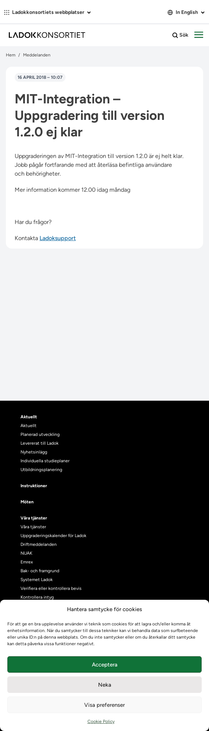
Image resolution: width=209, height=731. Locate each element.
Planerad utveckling (40, 434)
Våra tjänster (33, 526)
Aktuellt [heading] (28, 416)
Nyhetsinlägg (33, 452)
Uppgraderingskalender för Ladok (53, 535)
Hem (10, 55)
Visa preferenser (104, 705)
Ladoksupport (58, 238)
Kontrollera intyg (37, 597)
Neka (104, 685)
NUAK (26, 553)
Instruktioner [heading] (33, 485)
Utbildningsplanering (41, 469)
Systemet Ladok (36, 579)
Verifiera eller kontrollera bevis (51, 588)
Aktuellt (28, 425)
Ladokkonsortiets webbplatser (47, 12)
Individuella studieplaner (45, 460)
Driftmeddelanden (38, 544)
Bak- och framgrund (39, 570)
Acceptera (104, 664)
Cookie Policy (101, 721)
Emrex (26, 562)
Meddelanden (37, 55)
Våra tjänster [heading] (33, 518)
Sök (180, 35)
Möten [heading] (27, 501)
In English (186, 12)
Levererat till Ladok (39, 443)
